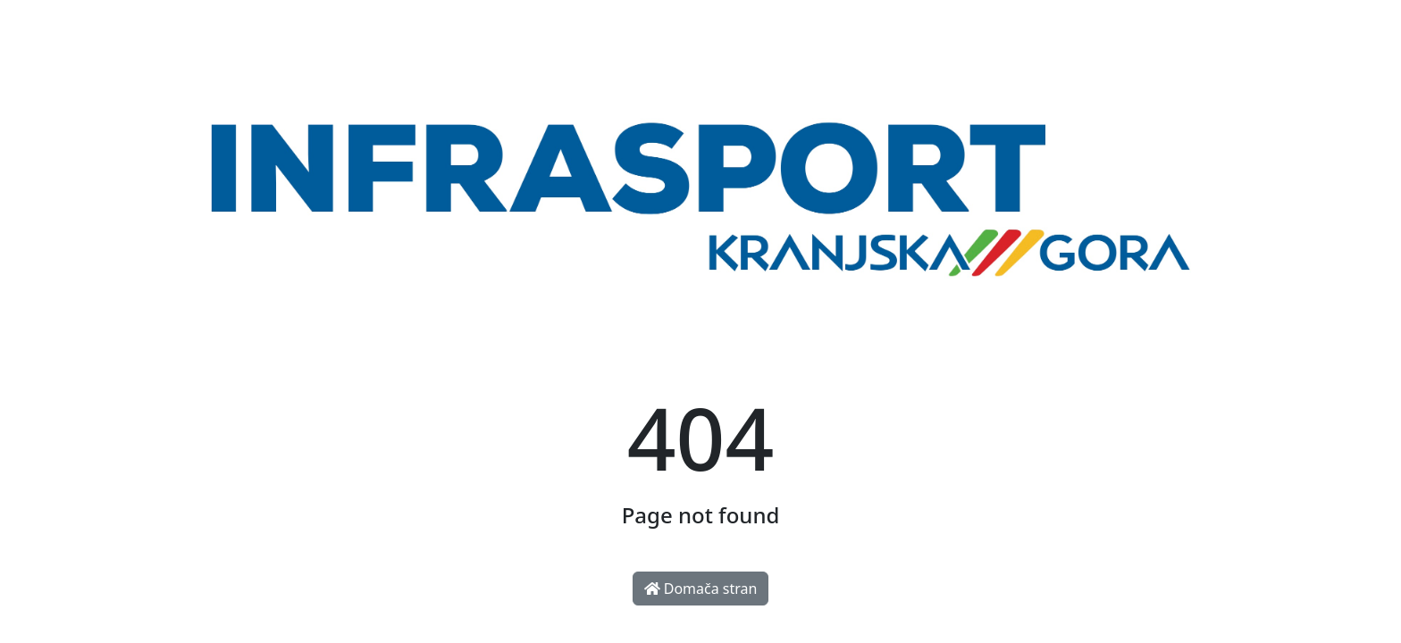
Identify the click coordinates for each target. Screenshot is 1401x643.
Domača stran (701, 588)
